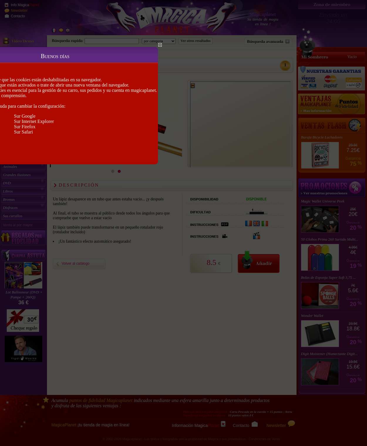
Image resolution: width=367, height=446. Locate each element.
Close (160, 45)
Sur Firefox (25, 126)
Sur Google (25, 116)
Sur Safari (23, 131)
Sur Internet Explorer (34, 121)
